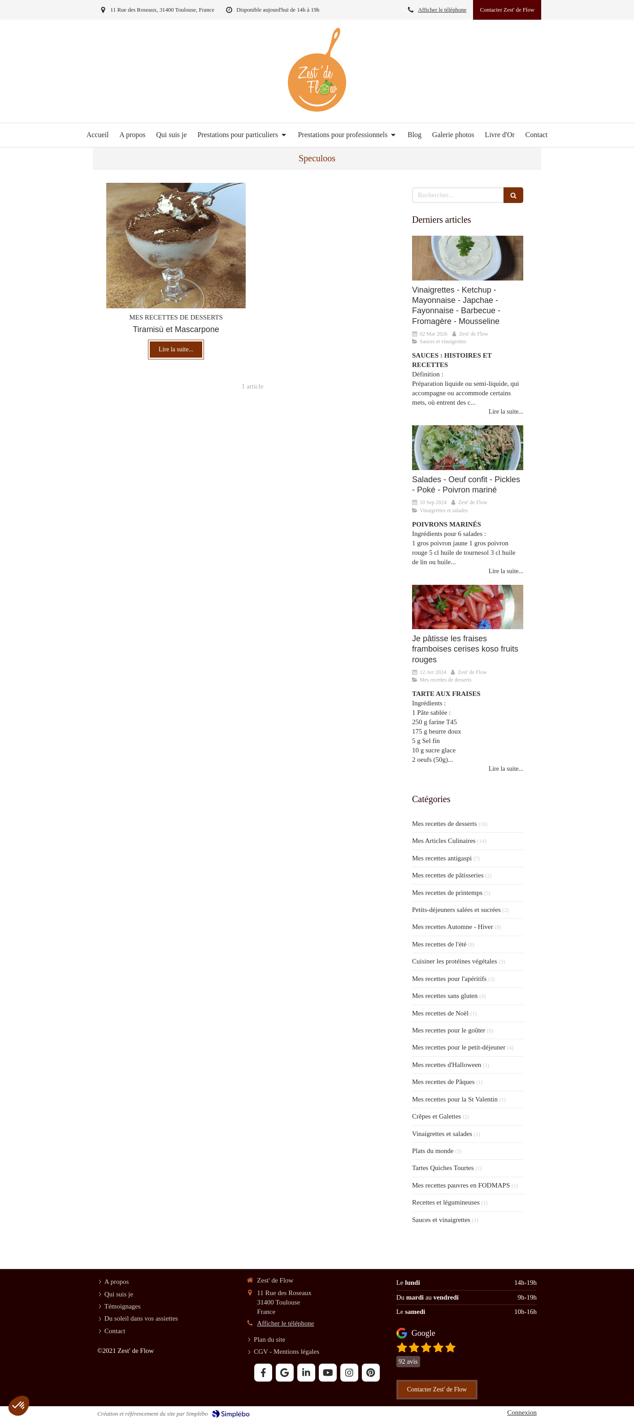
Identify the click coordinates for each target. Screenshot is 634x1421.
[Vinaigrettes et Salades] (467, 447)
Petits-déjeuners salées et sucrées (456, 909)
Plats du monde (433, 1150)
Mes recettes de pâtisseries (448, 875)
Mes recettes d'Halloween (446, 1064)
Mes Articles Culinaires (444, 840)
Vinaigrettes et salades (442, 1133)
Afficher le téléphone (442, 10)
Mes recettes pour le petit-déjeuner (458, 1047)
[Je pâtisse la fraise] (467, 607)
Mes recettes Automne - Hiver (452, 926)
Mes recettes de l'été (439, 944)
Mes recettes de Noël (440, 1013)
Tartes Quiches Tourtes (443, 1167)
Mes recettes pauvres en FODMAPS (461, 1185)
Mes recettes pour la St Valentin (455, 1099)
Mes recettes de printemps (447, 892)
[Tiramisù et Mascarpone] (176, 245)
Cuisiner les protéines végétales (454, 961)
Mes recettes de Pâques (443, 1081)
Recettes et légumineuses (446, 1202)
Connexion (522, 1412)
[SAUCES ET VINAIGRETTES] (467, 258)
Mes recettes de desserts (444, 823)
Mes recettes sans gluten (445, 995)
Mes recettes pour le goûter (448, 1030)
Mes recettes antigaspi (442, 858)
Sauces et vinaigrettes (441, 1219)
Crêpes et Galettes (436, 1116)
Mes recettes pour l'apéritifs (449, 978)
